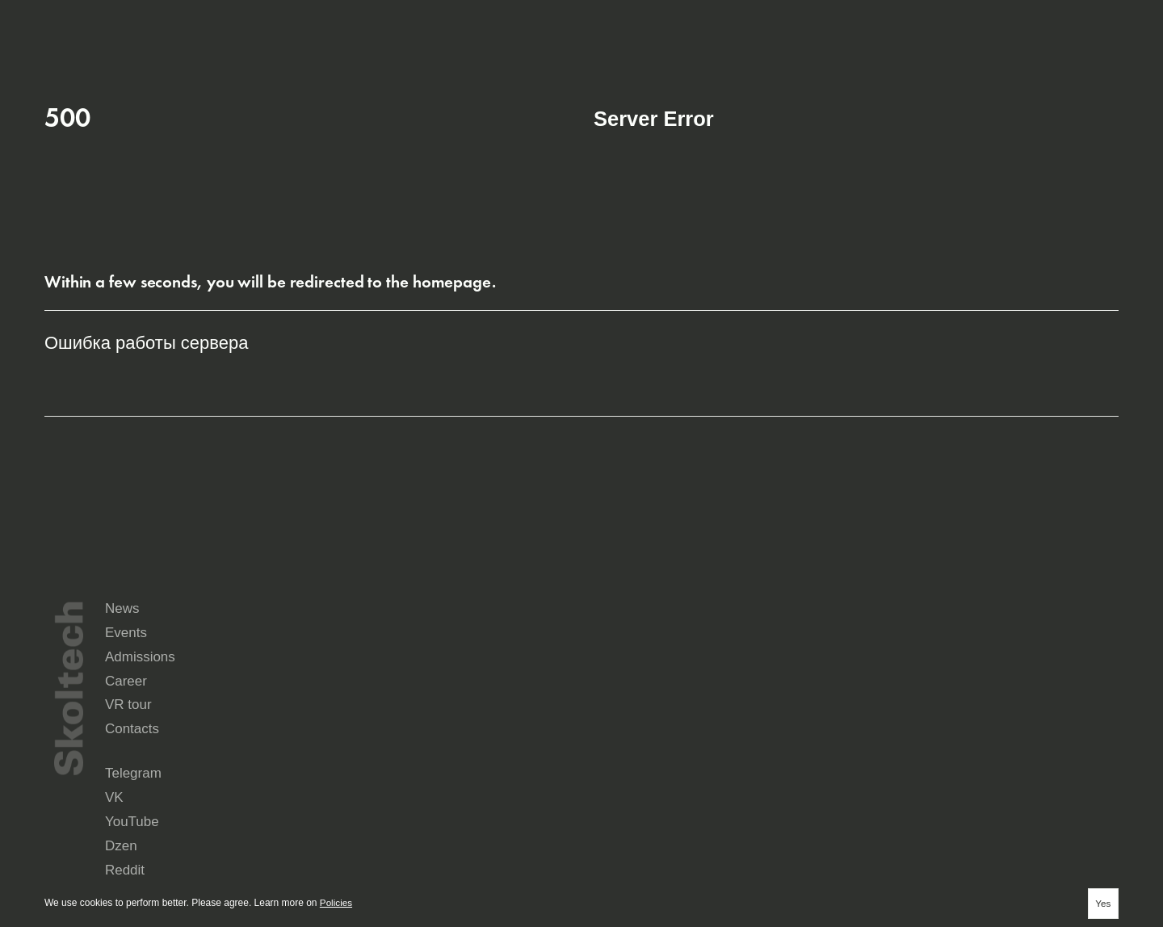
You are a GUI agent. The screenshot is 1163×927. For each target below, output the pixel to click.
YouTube (881, 758)
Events (790, 679)
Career (615, 707)
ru (1020, 21)
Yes (1102, 902)
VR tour (792, 707)
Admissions (978, 679)
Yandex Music (892, 770)
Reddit (608, 770)
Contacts (970, 707)
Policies (336, 902)
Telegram (613, 758)
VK (734, 758)
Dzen (1008, 758)
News (611, 679)
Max (603, 782)
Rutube (743, 770)
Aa (1108, 21)
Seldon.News (1025, 770)
